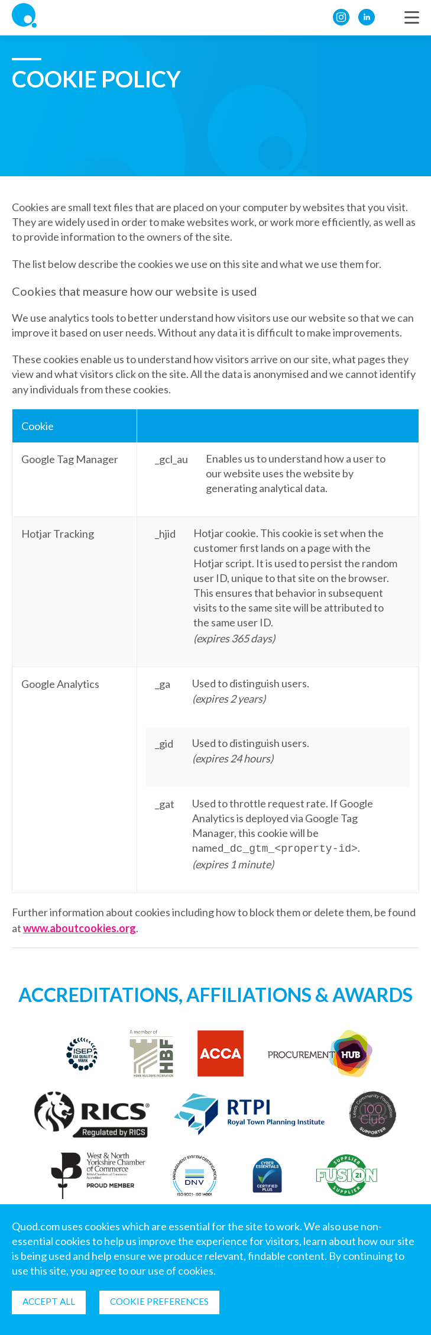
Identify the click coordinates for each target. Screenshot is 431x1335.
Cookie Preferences (167, 1301)
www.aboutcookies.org (79, 926)
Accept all (51, 1301)
